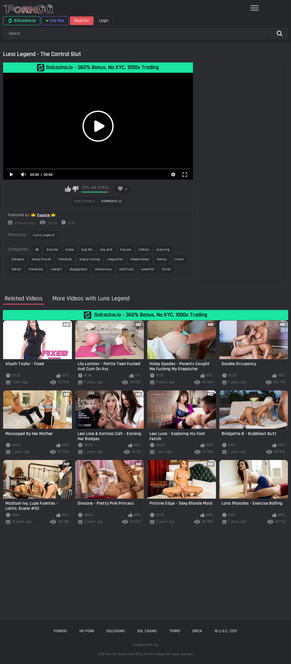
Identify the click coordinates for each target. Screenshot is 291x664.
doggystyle (78, 269)
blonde (52, 249)
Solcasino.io (21, 21)
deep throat (41, 259)
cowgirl (56, 269)
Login (104, 20)
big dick (106, 249)
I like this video (68, 189)
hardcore (36, 269)
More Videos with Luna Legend (91, 299)
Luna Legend (43, 235)
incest (179, 259)
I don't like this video (75, 189)
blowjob (18, 259)
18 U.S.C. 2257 (226, 631)
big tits (87, 249)
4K (37, 249)
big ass (125, 249)
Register (81, 20)
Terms (174, 631)
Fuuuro (44, 215)
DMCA (197, 631)
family (162, 259)
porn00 (60, 631)
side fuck (126, 269)
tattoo (144, 249)
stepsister (115, 259)
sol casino (147, 631)
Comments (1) (111, 201)
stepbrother (139, 259)
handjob (65, 259)
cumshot (147, 269)
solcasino (115, 631)
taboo (16, 269)
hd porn (87, 631)
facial (166, 269)
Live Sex (55, 20)
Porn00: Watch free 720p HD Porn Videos (135, 654)
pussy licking (90, 259)
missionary (103, 269)
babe (70, 249)
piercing (163, 249)
